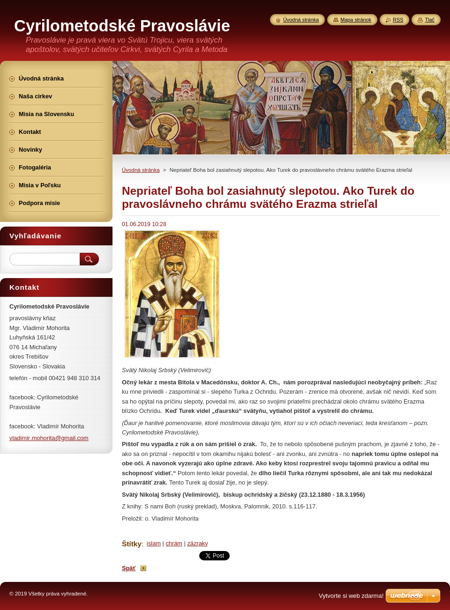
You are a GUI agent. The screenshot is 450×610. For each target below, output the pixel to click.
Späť (129, 568)
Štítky (132, 544)
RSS (398, 19)
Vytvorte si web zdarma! (351, 595)
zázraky (197, 543)
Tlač (430, 19)
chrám (173, 543)
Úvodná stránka (141, 170)
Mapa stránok (355, 19)
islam (154, 543)
